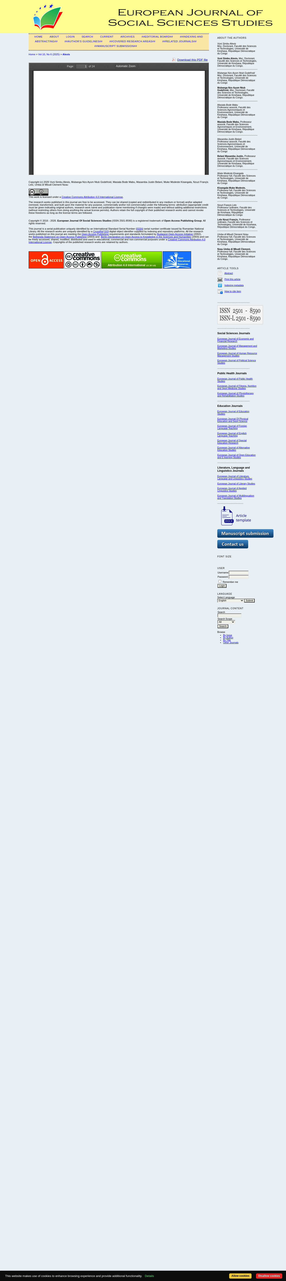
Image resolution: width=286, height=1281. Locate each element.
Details (149, 1276)
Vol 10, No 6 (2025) (49, 54)
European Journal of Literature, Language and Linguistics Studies (234, 477)
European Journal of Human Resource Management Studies (237, 354)
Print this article (232, 279)
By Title (227, 640)
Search (87, 36)
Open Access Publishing (95, 234)
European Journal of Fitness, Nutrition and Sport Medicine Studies (236, 387)
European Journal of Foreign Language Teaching (232, 427)
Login (70, 36)
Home (38, 36)
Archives (128, 36)
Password (223, 577)
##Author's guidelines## (83, 41)
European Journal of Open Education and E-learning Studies (236, 456)
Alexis (66, 54)
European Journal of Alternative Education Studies (233, 448)
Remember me (230, 582)
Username (223, 572)
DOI (106, 231)
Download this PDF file (192, 59)
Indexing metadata (234, 285)
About (54, 36)
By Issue (227, 635)
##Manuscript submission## (115, 46)
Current (106, 36)
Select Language (226, 597)
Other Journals (230, 642)
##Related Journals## (179, 41)
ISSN (139, 228)
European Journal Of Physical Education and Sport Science (232, 420)
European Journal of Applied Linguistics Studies (232, 489)
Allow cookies (240, 1275)
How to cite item (232, 291)
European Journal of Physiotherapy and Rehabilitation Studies (235, 394)
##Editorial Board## (157, 36)
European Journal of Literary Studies (236, 483)
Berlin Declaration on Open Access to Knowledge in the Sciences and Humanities (146, 236)
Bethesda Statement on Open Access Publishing (60, 236)
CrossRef (98, 231)
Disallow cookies (269, 1275)
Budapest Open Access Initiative (175, 234)
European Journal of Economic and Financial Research (235, 340)
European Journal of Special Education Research (232, 441)
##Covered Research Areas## (132, 41)
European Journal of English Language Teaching (232, 434)
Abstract (228, 273)
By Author (228, 637)
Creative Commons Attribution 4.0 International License (92, 197)
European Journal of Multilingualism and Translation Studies (235, 497)
